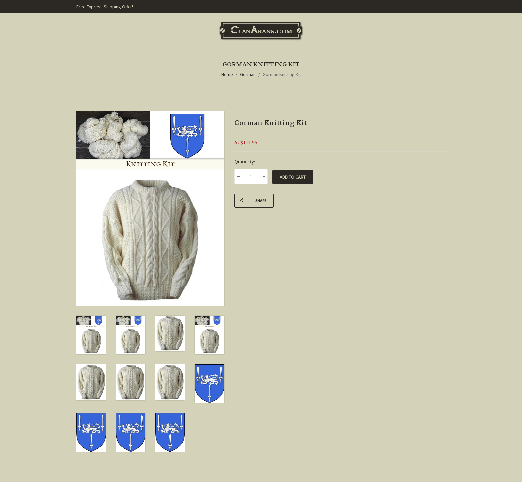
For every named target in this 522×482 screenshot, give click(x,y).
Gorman (248, 74)
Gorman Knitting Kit (282, 74)
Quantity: (244, 162)
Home (227, 74)
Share (250, 200)
